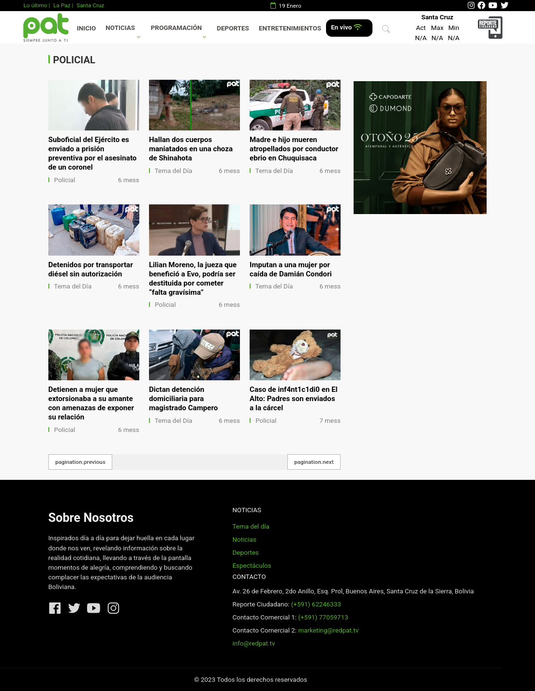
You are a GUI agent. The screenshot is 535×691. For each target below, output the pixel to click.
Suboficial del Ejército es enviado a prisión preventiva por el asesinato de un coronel (92, 153)
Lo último (35, 5)
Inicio (86, 28)
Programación (176, 27)
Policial (64, 180)
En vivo (346, 27)
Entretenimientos (290, 28)
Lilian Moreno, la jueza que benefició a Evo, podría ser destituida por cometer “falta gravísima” (193, 278)
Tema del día (250, 526)
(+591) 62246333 (316, 604)
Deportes (233, 28)
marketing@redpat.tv (328, 630)
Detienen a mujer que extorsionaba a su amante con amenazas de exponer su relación (91, 403)
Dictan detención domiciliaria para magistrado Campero (183, 398)
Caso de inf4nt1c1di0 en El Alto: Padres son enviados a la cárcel (294, 398)
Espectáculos (251, 565)
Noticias (120, 27)
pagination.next (314, 462)
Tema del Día (174, 170)
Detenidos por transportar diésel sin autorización (90, 269)
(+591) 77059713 (323, 617)
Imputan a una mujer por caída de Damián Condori (291, 269)
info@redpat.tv (253, 643)
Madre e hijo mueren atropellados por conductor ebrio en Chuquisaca (294, 148)
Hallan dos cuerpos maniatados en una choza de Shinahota (191, 148)
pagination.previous (80, 462)
